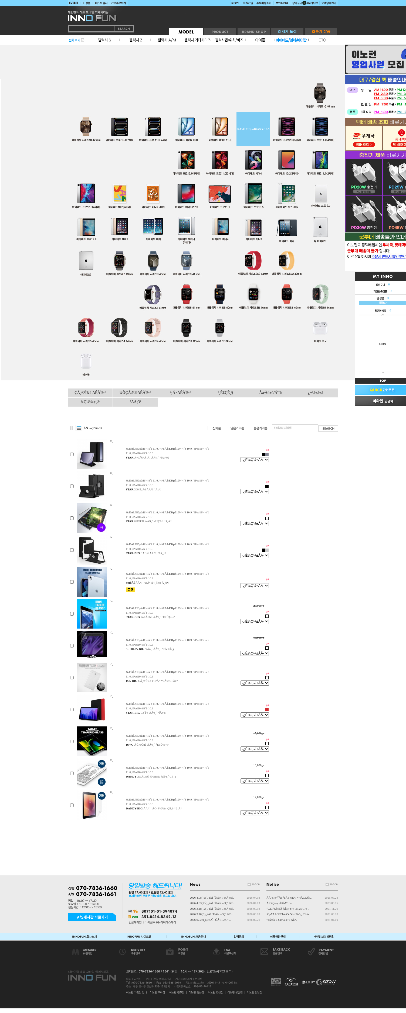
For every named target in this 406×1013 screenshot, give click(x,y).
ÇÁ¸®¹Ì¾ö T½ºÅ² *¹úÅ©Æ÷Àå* (158, 680)
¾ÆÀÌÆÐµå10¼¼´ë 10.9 (253, 129)
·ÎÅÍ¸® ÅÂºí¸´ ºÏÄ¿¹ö (153, 553)
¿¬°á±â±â (315, 393)
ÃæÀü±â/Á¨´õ (270, 393)
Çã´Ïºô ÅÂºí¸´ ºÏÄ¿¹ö (153, 712)
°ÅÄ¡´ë (135, 402)
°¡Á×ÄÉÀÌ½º (180, 393)
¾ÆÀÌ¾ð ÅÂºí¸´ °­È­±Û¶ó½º (158, 617)
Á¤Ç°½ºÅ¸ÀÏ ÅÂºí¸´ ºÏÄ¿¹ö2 (151, 457)
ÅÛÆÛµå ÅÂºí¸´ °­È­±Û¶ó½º (151, 744)
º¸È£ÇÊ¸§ (225, 393)
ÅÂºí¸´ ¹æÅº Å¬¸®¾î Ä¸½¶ (152, 582)
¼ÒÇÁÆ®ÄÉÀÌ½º (135, 393)
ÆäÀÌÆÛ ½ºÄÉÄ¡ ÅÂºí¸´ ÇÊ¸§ (156, 776)
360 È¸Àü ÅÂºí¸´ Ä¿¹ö (147, 489)
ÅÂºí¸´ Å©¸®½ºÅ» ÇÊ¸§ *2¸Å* (162, 808)
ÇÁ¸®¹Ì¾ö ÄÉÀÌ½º (90, 393)
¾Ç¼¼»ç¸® (90, 402)
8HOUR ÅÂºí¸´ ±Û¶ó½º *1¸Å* (153, 521)
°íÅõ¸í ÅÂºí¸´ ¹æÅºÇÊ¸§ (159, 648)
